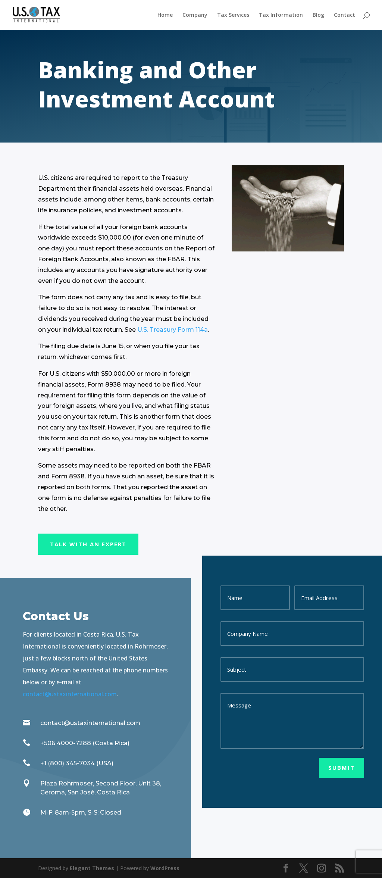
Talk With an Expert (88, 544)
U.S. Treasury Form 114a (172, 329)
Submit (341, 767)
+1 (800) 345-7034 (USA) (76, 763)
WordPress (164, 868)
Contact (344, 15)
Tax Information (281, 15)
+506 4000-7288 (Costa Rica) (84, 743)
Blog (318, 15)
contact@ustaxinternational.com (70, 694)
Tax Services (233, 15)
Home (165, 15)
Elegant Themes (92, 868)
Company (194, 15)
